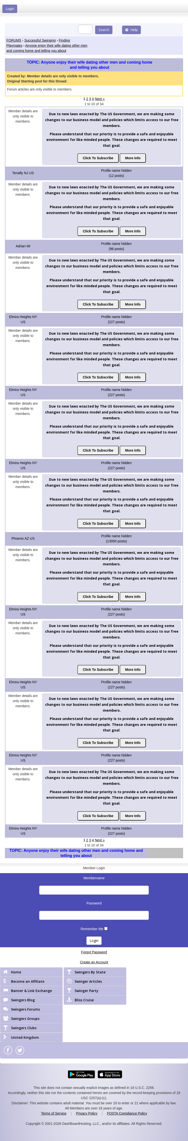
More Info (133, 158)
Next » (100, 99)
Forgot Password (94, 952)
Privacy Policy (86, 1113)
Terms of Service (53, 1113)
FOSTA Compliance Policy (127, 1113)
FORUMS (13, 40)
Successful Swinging (40, 40)
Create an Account (94, 962)
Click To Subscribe (98, 158)
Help (131, 30)
